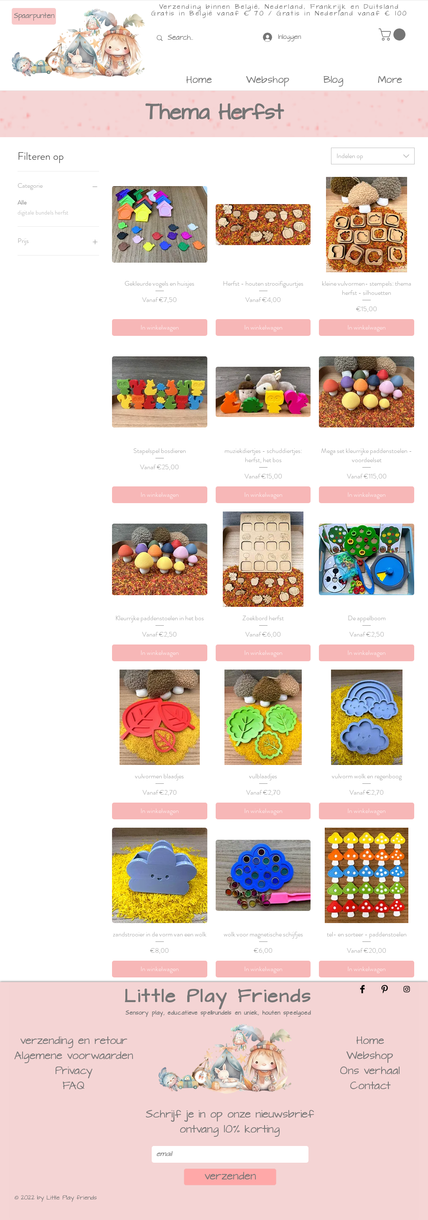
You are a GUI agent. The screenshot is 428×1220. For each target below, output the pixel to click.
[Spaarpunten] (34, 16)
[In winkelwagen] (159, 327)
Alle (22, 202)
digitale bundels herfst (43, 212)
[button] (393, 34)
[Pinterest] (384, 989)
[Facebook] (362, 989)
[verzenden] (230, 1177)
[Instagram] (407, 989)
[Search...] (182, 37)
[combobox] (373, 156)
